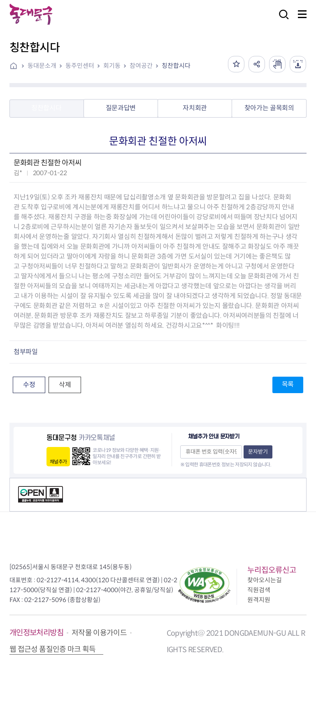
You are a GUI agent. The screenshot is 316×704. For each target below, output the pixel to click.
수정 (29, 384)
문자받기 (258, 451)
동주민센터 (79, 65)
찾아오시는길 (264, 580)
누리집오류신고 (271, 570)
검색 (281, 20)
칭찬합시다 (176, 65)
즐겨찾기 (236, 64)
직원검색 (258, 590)
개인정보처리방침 (36, 632)
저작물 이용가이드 (99, 632)
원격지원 (258, 600)
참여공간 (141, 65)
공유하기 (257, 64)
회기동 (112, 65)
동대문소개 (42, 65)
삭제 (65, 384)
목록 (288, 384)
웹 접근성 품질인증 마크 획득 (52, 649)
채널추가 (58, 462)
